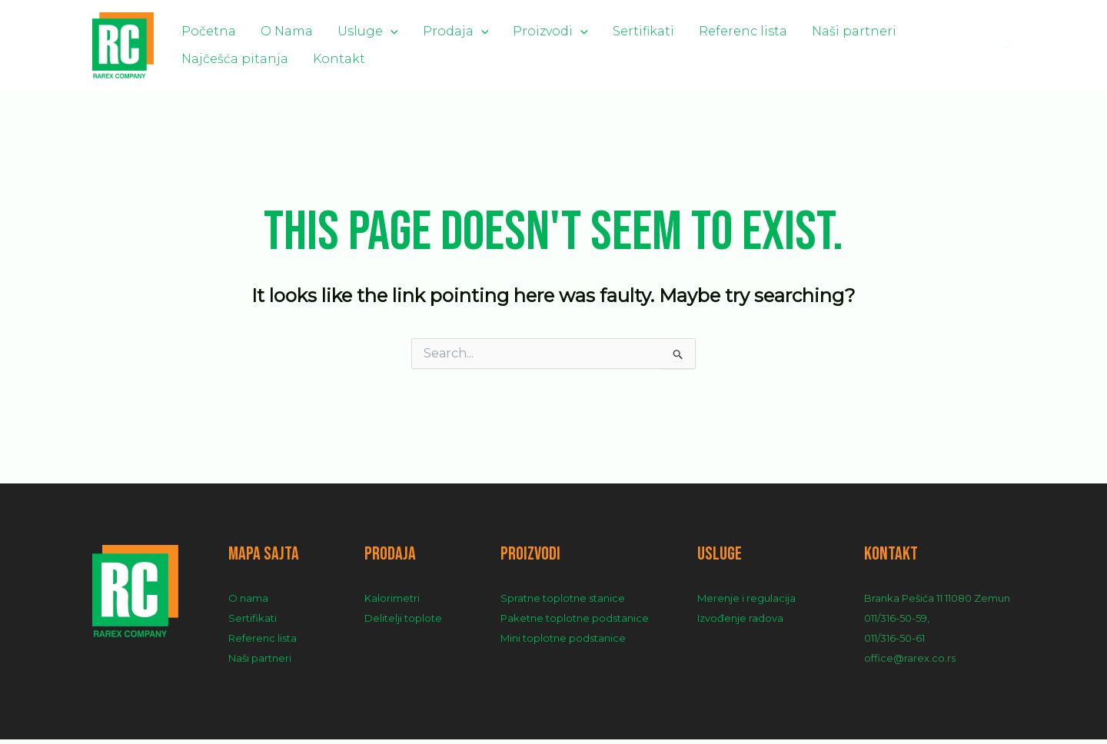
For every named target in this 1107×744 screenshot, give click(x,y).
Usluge (337, 29)
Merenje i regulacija (746, 602)
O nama (248, 602)
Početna (202, 29)
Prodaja (413, 29)
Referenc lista (663, 29)
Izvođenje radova (740, 622)
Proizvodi (495, 29)
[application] (359, 29)
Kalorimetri (392, 602)
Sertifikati (576, 29)
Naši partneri (762, 29)
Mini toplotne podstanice (563, 642)
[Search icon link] (1008, 48)
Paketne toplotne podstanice (574, 622)
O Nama (268, 29)
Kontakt (201, 65)
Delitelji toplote (403, 622)
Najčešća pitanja (869, 29)
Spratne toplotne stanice (562, 602)
